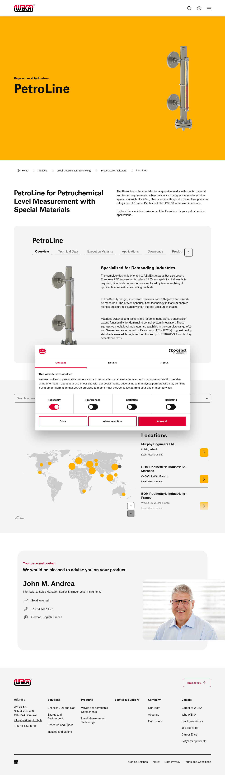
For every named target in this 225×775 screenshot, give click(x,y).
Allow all (162, 421)
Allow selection (112, 421)
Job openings (190, 727)
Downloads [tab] (155, 251)
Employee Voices (192, 721)
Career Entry (189, 734)
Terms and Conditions (197, 761)
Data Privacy (172, 761)
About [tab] (164, 362)
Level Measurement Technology (74, 170)
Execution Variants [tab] (100, 251)
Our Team (154, 707)
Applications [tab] (130, 251)
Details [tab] (112, 362)
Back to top (197, 683)
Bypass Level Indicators (113, 170)
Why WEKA (189, 714)
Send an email (40, 600)
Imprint (156, 761)
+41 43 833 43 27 (42, 608)
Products (42, 170)
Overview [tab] (42, 251)
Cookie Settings (138, 761)
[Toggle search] (188, 8)
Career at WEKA (192, 707)
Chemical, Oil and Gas (61, 707)
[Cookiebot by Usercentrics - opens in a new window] (171, 351)
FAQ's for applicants (194, 741)
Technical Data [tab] (68, 251)
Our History (155, 721)
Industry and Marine (60, 731)
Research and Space (60, 725)
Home (25, 170)
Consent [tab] (60, 362)
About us (153, 714)
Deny (63, 421)
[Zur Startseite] (25, 683)
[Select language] (198, 8)
